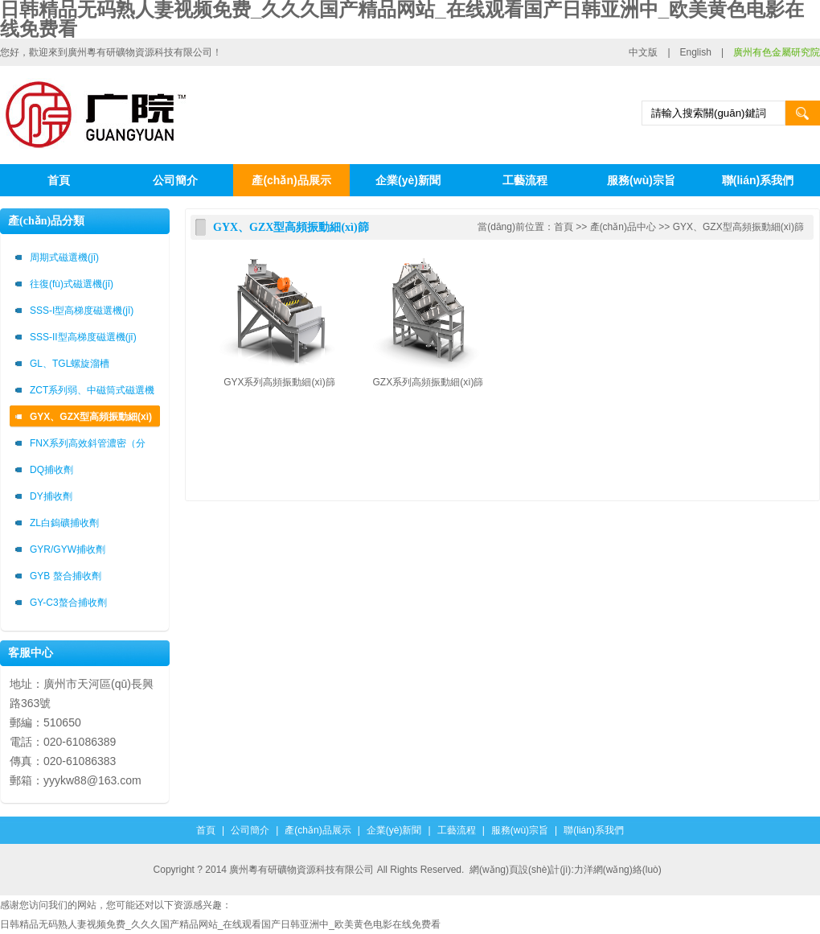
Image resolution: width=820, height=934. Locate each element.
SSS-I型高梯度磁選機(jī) (81, 310)
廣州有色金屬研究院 (776, 52)
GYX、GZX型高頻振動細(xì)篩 (291, 227)
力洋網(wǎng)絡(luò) (618, 869)
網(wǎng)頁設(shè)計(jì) (520, 869)
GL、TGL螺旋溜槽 (69, 363)
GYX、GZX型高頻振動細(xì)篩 (738, 226)
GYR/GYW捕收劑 (67, 549)
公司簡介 (175, 180)
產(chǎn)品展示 (291, 180)
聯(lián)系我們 (757, 180)
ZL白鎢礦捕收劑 (64, 523)
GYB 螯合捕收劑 (65, 576)
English (695, 52)
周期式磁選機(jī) (64, 257)
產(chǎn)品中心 (623, 226)
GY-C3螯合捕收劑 (68, 602)
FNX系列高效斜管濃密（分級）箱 (88, 446)
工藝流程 (524, 180)
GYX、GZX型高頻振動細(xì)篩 (91, 419)
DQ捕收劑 (51, 469)
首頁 (58, 180)
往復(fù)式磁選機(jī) (71, 284)
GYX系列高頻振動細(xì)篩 (279, 382)
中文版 (643, 52)
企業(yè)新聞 (408, 180)
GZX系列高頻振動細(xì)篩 (428, 382)
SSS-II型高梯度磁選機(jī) (83, 337)
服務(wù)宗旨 (641, 180)
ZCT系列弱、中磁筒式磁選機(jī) (92, 393)
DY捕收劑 (51, 496)
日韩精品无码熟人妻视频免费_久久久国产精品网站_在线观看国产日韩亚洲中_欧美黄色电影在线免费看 (220, 924)
